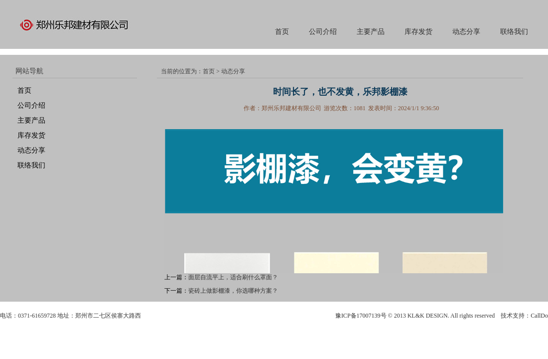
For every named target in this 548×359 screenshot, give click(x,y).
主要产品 (371, 31)
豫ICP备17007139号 (361, 315)
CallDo (539, 315)
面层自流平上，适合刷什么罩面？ (233, 277)
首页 (282, 31)
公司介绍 (323, 31)
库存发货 (418, 31)
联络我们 (514, 31)
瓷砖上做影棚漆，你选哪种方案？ (233, 290)
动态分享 (466, 31)
